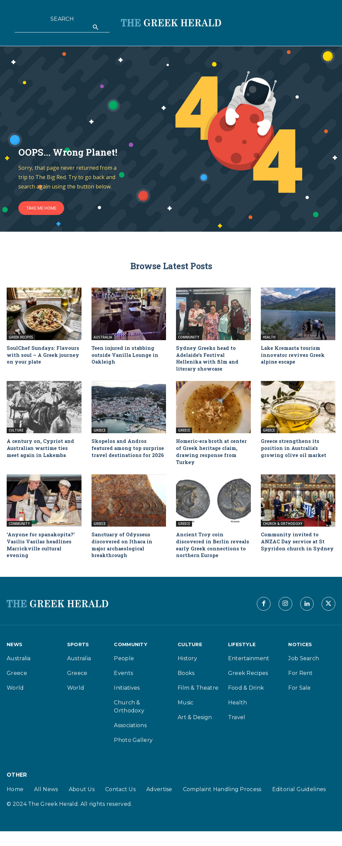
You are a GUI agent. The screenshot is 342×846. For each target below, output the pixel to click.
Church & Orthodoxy (282, 526)
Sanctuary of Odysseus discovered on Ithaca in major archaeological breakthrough (124, 547)
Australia (103, 339)
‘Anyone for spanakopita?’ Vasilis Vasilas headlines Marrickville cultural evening (43, 547)
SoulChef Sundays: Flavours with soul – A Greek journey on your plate (38, 360)
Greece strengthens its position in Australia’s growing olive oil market (295, 450)
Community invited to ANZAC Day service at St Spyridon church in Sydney (295, 547)
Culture (16, 432)
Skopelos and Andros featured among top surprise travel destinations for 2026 (121, 453)
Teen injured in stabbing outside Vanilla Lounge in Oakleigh (127, 356)
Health (269, 339)
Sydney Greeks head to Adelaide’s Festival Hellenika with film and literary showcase (209, 360)
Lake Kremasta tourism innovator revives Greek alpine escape (294, 356)
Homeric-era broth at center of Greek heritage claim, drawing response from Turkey (210, 453)
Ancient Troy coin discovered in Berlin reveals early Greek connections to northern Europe (209, 550)
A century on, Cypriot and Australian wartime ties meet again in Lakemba (42, 450)
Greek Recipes (21, 339)
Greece (100, 432)
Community (188, 339)
